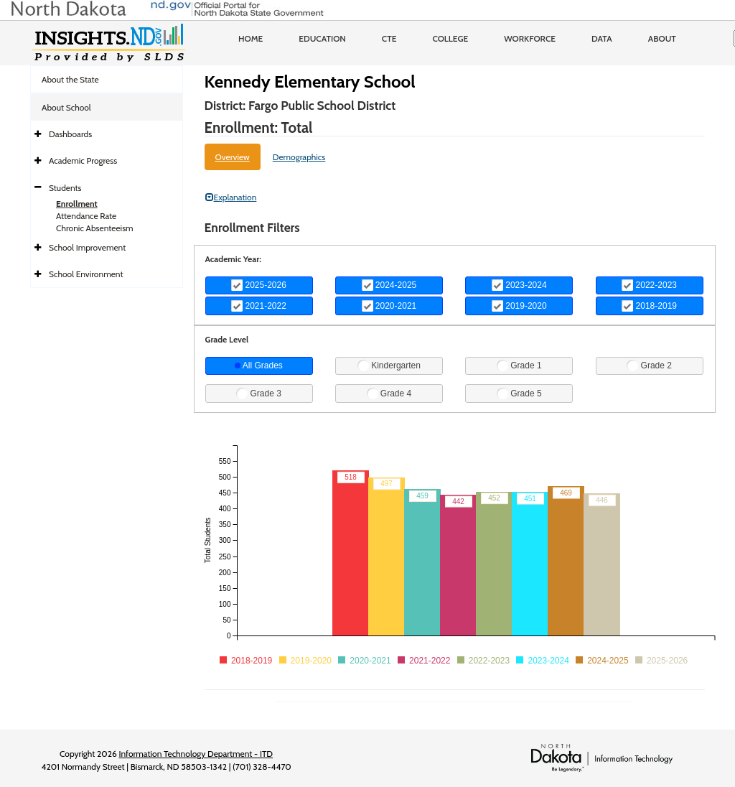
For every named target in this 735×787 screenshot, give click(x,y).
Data (601, 38)
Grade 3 (258, 393)
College (450, 38)
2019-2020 (519, 306)
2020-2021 (389, 306)
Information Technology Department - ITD (195, 753)
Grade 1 (519, 365)
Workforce (530, 38)
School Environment (86, 274)
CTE (389, 38)
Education (322, 38)
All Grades (259, 365)
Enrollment (77, 203)
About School (66, 107)
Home (250, 38)
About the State (70, 79)
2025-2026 (258, 285)
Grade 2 (649, 365)
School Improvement (87, 247)
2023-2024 (519, 285)
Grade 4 (389, 393)
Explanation (231, 197)
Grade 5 (519, 393)
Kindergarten (389, 365)
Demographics (299, 157)
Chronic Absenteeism (95, 228)
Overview (232, 157)
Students (65, 187)
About (662, 38)
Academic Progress (83, 160)
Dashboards (70, 134)
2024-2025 (389, 285)
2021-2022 (258, 306)
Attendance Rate (86, 215)
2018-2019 (649, 306)
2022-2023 (649, 285)
